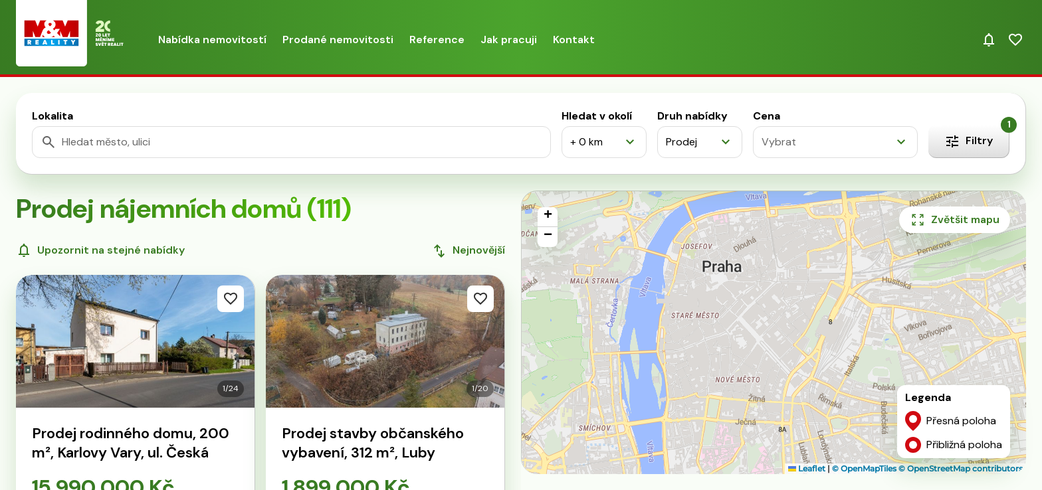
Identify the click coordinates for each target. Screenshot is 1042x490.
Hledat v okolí (597, 116)
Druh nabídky (692, 116)
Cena (766, 116)
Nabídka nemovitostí (212, 39)
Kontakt (574, 39)
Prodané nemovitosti (337, 39)
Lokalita (52, 116)
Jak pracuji (508, 39)
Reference (437, 39)
